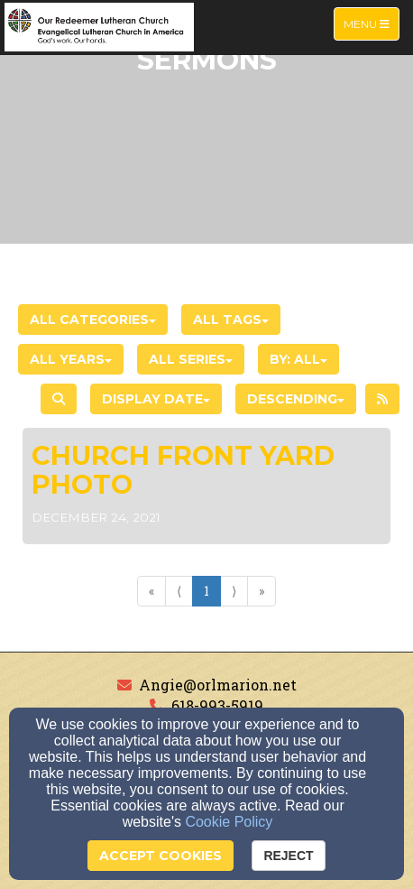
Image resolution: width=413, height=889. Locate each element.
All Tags (231, 319)
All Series (191, 359)
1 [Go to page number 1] (206, 590)
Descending (295, 399)
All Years (71, 359)
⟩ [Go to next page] (234, 590)
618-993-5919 (217, 705)
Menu (371, 23)
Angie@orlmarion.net (218, 684)
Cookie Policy (228, 821)
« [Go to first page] (151, 590)
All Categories (93, 319)
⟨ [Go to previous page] (179, 590)
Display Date (156, 399)
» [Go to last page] (261, 590)
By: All (298, 359)
